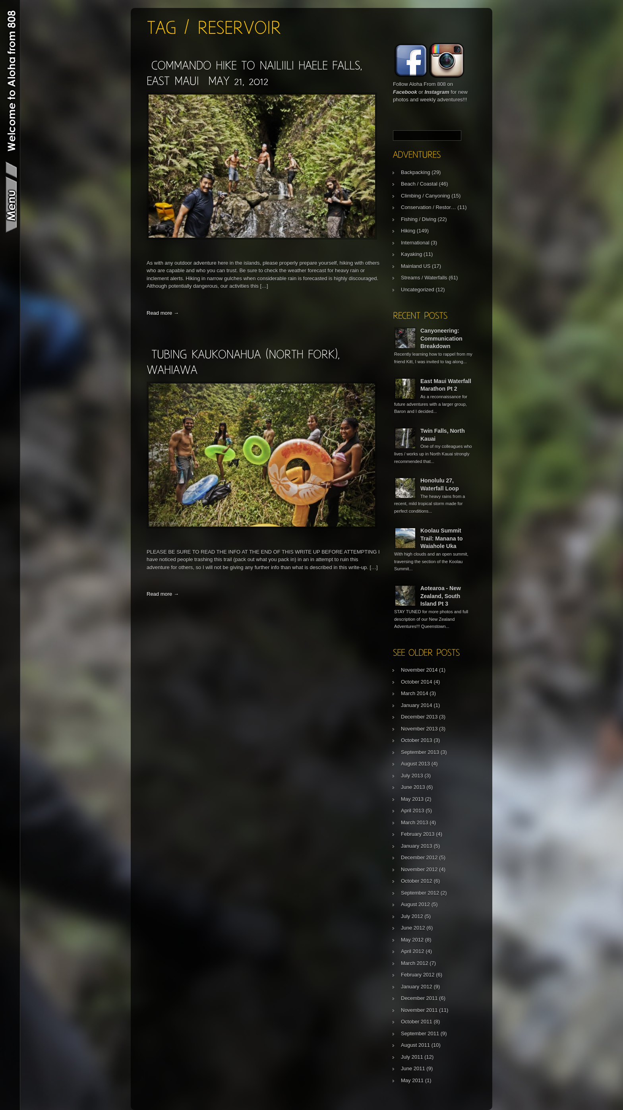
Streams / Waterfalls (424, 278)
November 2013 (419, 729)
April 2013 (412, 811)
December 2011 (419, 998)
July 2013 (412, 776)
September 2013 (420, 752)
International (415, 243)
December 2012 (419, 857)
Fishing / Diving (418, 219)
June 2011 (413, 1068)
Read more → (163, 313)
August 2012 (415, 904)
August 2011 (415, 1045)
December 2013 (419, 717)
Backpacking (415, 172)
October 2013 (416, 740)
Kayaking (411, 254)
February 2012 (418, 975)
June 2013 (413, 787)
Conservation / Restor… (428, 207)
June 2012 (413, 928)
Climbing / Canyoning (425, 196)
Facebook (405, 92)
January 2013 (416, 846)
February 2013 (418, 834)
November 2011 (419, 1010)
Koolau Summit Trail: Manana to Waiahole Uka (441, 538)
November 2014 (419, 670)
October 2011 (416, 1022)
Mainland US (415, 266)
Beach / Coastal (419, 184)
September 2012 (420, 893)
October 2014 (416, 682)
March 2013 (414, 822)
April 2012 (412, 951)
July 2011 (412, 1057)
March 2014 (414, 693)
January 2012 (416, 987)
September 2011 (420, 1033)
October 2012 (416, 881)
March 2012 (414, 963)
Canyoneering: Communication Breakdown (441, 338)
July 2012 (412, 916)
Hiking (408, 231)
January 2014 (416, 705)
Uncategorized (417, 290)
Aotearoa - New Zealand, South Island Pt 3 (440, 596)
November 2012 (419, 869)
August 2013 (415, 764)
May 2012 (412, 940)
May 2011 (412, 1080)
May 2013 (412, 799)
